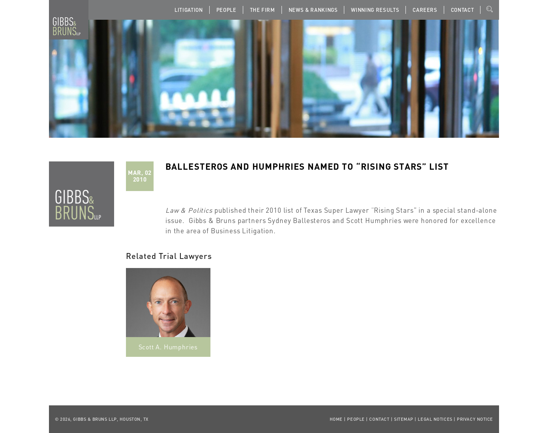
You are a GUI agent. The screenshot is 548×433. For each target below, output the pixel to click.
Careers (425, 9)
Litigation (189, 9)
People (226, 9)
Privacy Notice (475, 419)
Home (336, 419)
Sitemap (403, 419)
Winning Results (375, 9)
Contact (462, 9)
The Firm (262, 9)
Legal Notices (435, 419)
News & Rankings (313, 9)
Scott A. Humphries (168, 347)
